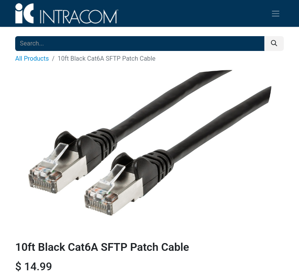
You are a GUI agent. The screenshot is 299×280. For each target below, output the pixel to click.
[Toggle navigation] (275, 13)
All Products (32, 58)
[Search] (274, 43)
